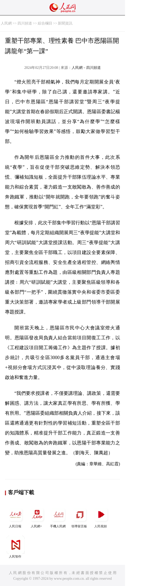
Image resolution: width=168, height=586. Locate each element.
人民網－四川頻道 (86, 68)
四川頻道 (24, 23)
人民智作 (16, 547)
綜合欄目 (45, 23)
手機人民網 (58, 516)
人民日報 (16, 516)
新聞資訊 (65, 23)
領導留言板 (80, 516)
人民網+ (37, 516)
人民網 (6, 23)
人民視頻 (101, 516)
